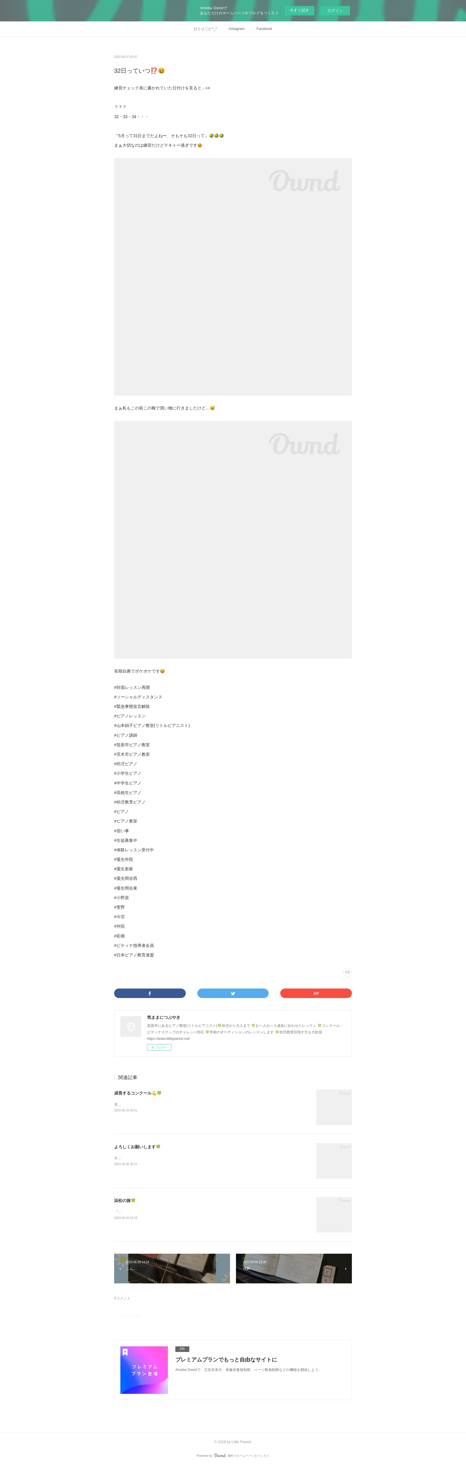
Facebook (264, 29)
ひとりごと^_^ (205, 29)
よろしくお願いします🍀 (137, 1146)
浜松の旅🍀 (125, 1200)
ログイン (335, 10)
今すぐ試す (299, 10)
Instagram (237, 29)
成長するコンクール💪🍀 (138, 1093)
